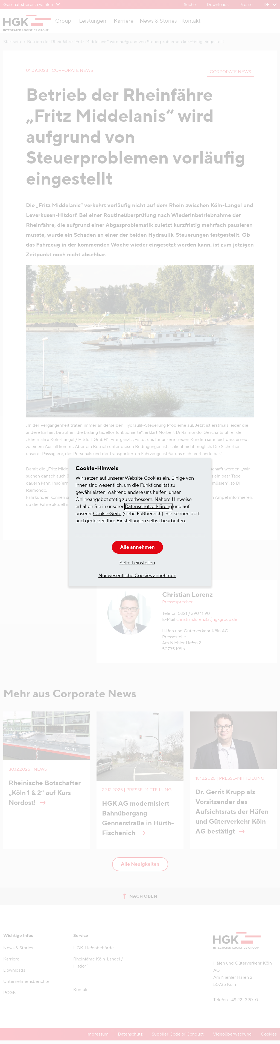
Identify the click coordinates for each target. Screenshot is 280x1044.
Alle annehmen (137, 547)
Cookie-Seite (107, 514)
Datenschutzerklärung (148, 506)
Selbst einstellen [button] (137, 563)
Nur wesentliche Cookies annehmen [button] (137, 576)
